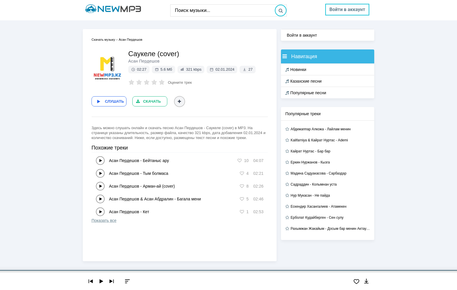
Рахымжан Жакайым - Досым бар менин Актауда (330, 229)
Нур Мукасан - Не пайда (310, 195)
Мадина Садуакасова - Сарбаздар (319, 173)
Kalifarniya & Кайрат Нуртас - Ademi (319, 140)
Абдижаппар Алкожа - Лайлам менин (321, 129)
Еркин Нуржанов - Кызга (310, 162)
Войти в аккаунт (347, 9)
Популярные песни (305, 93)
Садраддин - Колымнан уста (314, 184)
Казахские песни (303, 81)
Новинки (295, 69)
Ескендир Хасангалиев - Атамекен (319, 206)
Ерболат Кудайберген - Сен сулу (317, 218)
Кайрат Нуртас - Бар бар (310, 151)
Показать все (104, 220)
